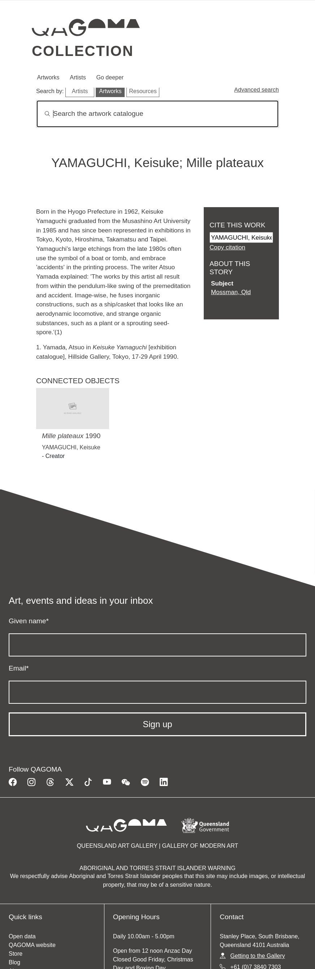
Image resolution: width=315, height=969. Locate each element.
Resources (142, 91)
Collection (83, 51)
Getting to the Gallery (257, 956)
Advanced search (256, 90)
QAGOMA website (32, 945)
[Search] (157, 114)
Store (15, 954)
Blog (14, 962)
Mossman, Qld (231, 292)
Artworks (48, 77)
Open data (22, 936)
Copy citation (227, 247)
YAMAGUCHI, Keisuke (71, 447)
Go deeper (110, 77)
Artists (78, 77)
